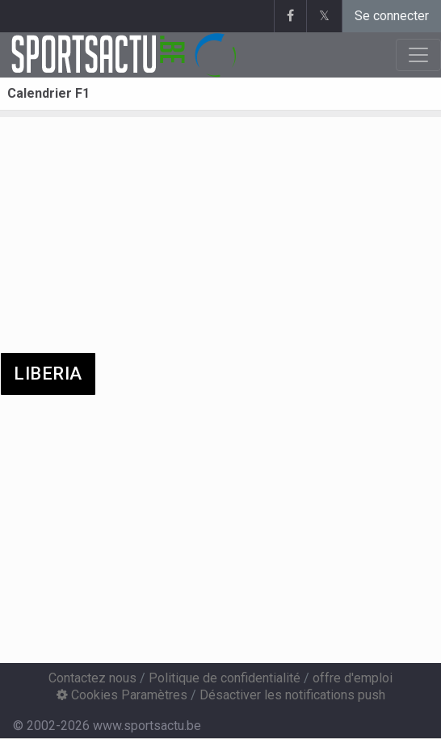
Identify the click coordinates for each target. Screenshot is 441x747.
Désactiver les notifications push (292, 695)
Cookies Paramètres (122, 695)
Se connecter (392, 15)
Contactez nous (92, 678)
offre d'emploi (353, 678)
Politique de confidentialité (224, 678)
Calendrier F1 (48, 93)
